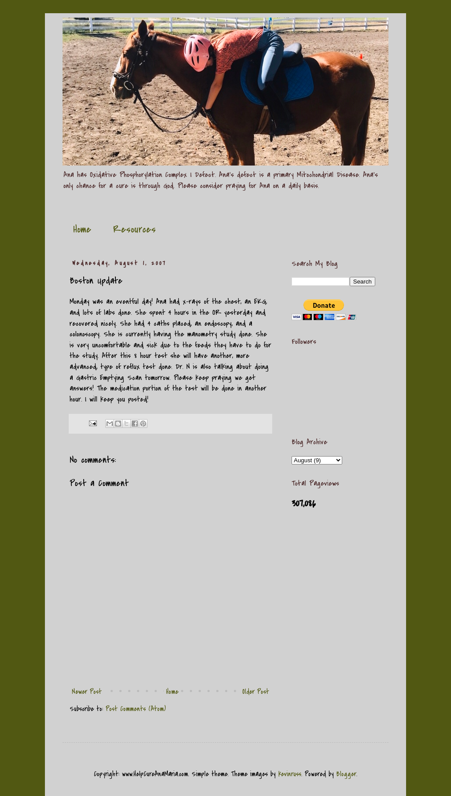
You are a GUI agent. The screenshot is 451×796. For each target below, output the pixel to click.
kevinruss (289, 774)
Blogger (346, 774)
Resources (134, 229)
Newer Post (87, 691)
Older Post (255, 691)
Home (82, 229)
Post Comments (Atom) (136, 709)
